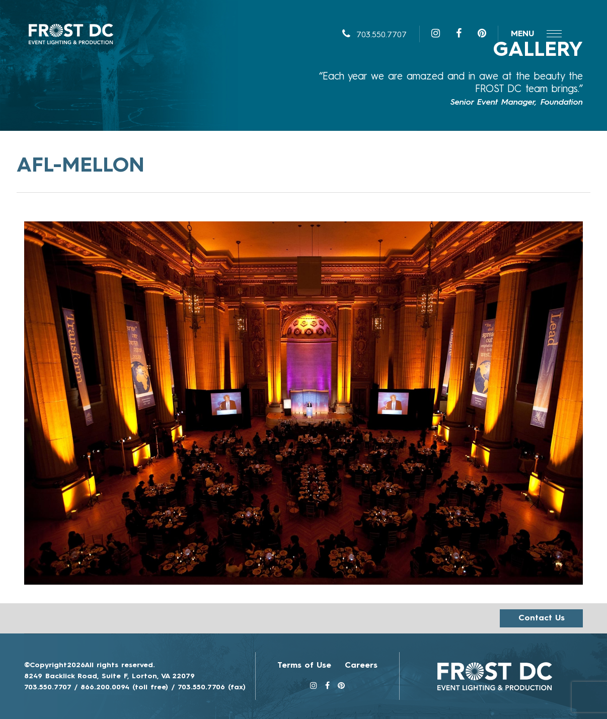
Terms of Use (304, 666)
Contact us (541, 618)
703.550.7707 (374, 35)
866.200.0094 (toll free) (124, 687)
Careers (361, 666)
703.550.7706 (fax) (212, 687)
